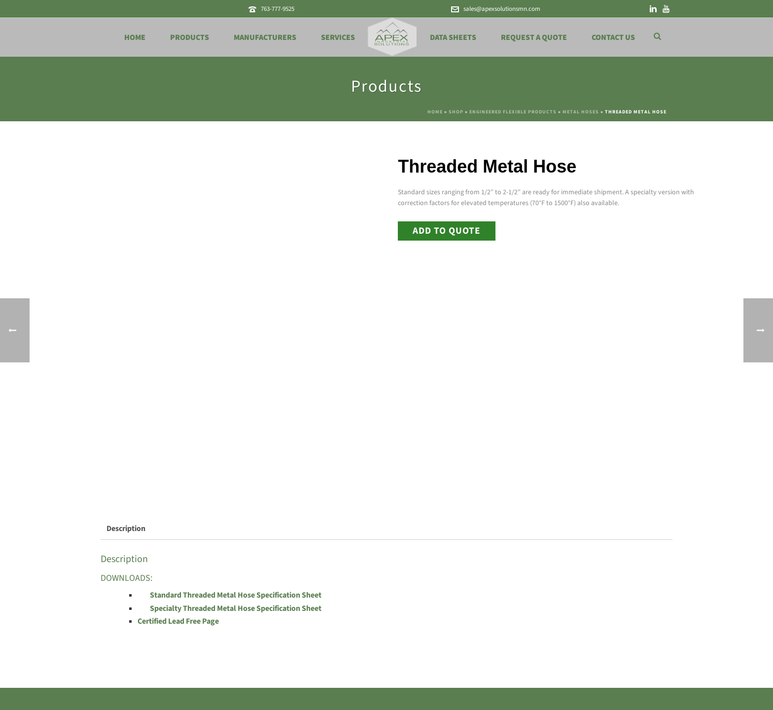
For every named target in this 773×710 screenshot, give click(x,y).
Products (189, 37)
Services (338, 37)
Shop (456, 111)
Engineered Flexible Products (513, 111)
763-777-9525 (277, 8)
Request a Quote (534, 37)
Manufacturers (265, 37)
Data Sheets (453, 37)
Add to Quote (447, 231)
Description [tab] (125, 528)
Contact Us (613, 37)
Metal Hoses (580, 111)
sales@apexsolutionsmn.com (501, 8)
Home (134, 37)
